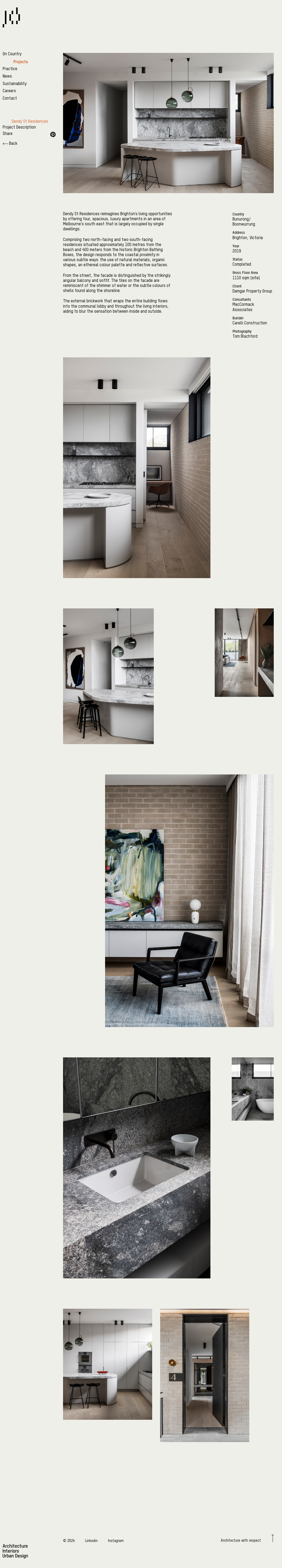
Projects (20, 62)
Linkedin (91, 1541)
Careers (9, 91)
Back (10, 144)
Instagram (116, 1541)
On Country (12, 54)
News (7, 76)
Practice (10, 69)
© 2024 (69, 1541)
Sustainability (15, 84)
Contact (10, 98)
